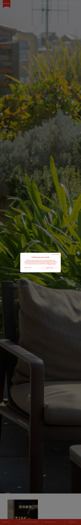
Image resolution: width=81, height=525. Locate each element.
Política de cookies (52, 263)
